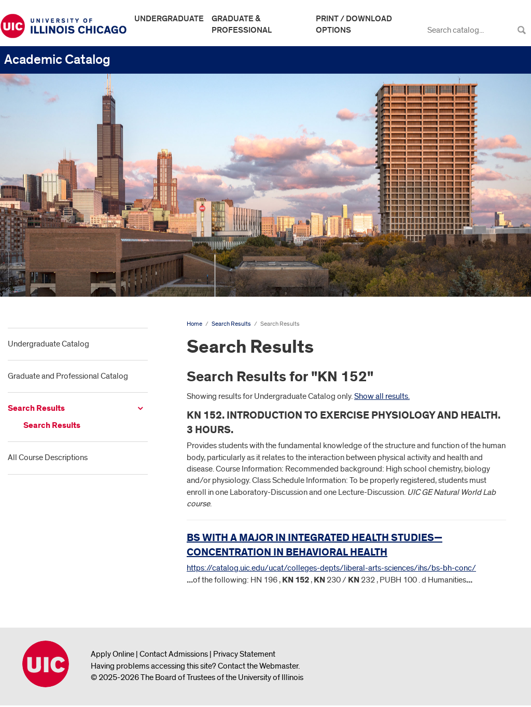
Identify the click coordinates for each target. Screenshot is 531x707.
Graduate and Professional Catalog (68, 376)
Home (194, 324)
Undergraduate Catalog (48, 344)
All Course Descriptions (48, 457)
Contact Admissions (173, 654)
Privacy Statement (244, 654)
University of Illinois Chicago (45, 664)
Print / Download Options (354, 24)
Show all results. (382, 396)
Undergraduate (169, 18)
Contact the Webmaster (258, 666)
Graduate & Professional (242, 24)
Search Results (36, 408)
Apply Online (112, 654)
